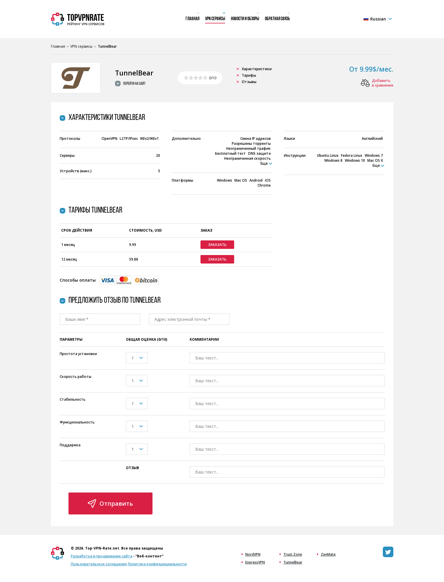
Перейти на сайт (134, 84)
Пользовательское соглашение (99, 564)
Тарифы (249, 75)
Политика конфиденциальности (157, 564)
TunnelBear (292, 562)
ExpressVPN (255, 562)
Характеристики (257, 68)
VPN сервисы (215, 19)
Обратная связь (277, 19)
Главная (192, 19)
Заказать (217, 244)
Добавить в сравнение (382, 83)
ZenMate (328, 554)
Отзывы (249, 81)
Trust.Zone (292, 554)
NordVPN (252, 554)
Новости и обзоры (245, 19)
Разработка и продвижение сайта (101, 556)
